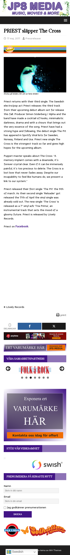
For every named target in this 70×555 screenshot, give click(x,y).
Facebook (21, 226)
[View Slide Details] (35, 370)
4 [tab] (35, 378)
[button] (65, 20)
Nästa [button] (61, 369)
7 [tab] (48, 378)
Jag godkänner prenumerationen (25, 507)
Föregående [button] (8, 369)
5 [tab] (39, 378)
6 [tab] (44, 378)
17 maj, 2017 (13, 38)
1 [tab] (22, 378)
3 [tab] (31, 378)
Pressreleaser (33, 38)
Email (7, 497)
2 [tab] (26, 378)
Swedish (15, 552)
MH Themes (55, 550)
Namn (7, 486)
